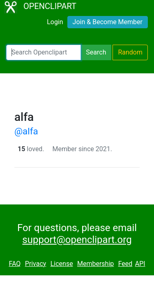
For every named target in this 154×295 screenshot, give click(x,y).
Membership (95, 264)
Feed (125, 264)
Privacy (35, 264)
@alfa (26, 131)
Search (96, 52)
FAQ (15, 264)
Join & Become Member (108, 22)
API (140, 264)
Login (55, 22)
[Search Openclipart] (43, 52)
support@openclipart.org (76, 239)
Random (130, 52)
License (62, 264)
